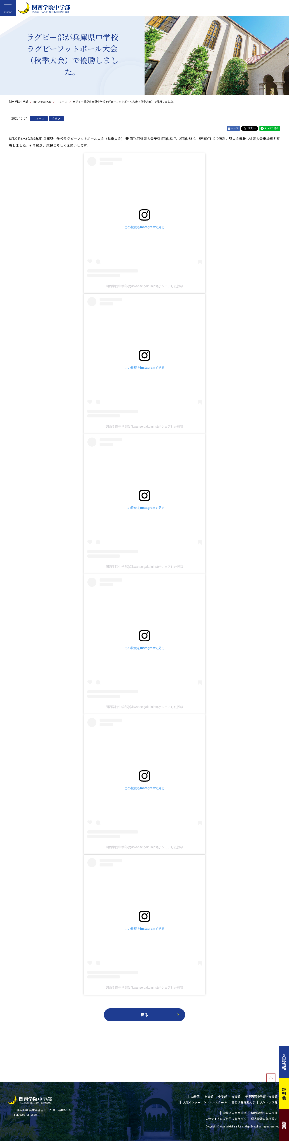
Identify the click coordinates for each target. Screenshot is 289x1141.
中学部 (222, 1096)
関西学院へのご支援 (264, 1113)
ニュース (61, 101)
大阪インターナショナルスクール (205, 1102)
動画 (284, 1125)
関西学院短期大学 (243, 1102)
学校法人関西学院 (234, 1113)
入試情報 (284, 1062)
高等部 (236, 1096)
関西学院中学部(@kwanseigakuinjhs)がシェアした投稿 (144, 286)
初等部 (209, 1096)
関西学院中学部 (18, 101)
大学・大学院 (268, 1102)
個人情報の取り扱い (264, 1118)
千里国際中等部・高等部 (261, 1096)
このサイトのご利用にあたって (225, 1118)
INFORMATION (42, 101)
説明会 (284, 1093)
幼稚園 (195, 1096)
